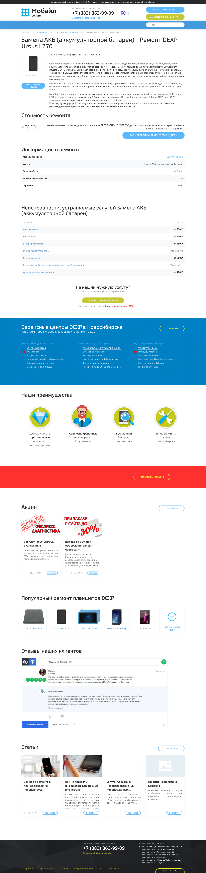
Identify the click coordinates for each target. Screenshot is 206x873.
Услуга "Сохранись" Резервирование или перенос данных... (121, 785)
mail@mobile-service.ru (51, 359)
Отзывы (64, 868)
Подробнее (51, 573)
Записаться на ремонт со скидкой (153, 135)
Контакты (113, 868)
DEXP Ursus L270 (175, 156)
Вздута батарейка (32, 258)
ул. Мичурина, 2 (36, 347)
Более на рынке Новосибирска (166, 437)
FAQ (100, 868)
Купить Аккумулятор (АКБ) (36, 250)
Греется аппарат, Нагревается (38, 272)
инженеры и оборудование (83, 437)
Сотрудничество (83, 868)
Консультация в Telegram (40, 362)
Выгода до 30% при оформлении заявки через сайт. (78, 545)
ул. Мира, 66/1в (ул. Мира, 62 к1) (102, 347)
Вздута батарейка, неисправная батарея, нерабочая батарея (54, 265)
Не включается (30, 229)
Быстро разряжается (33, 243)
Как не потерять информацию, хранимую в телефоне (81, 785)
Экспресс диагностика (124, 437)
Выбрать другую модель (33, 85)
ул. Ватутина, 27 (148, 347)
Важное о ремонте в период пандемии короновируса (37, 785)
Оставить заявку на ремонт (103, 300)
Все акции (170, 508)
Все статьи (170, 748)
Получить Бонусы (151, 477)
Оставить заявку (165, 17)
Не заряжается (30, 236)
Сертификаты (46, 868)
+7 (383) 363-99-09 (93, 13)
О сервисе (27, 868)
